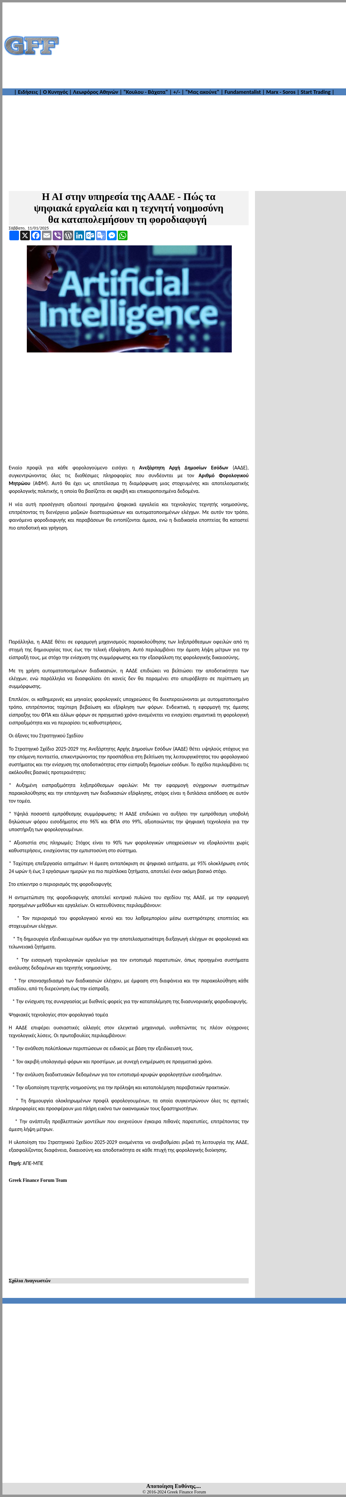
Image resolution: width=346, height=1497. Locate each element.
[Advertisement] (203, 45)
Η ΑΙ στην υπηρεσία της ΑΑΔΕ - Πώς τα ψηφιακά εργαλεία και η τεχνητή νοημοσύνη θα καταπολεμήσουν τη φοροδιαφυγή (128, 208)
